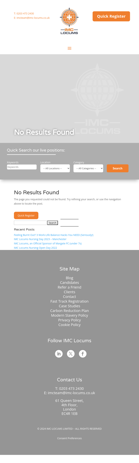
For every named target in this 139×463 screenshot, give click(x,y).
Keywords (12, 162)
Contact (69, 296)
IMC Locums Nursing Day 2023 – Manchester (40, 239)
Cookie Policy (69, 324)
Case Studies (69, 306)
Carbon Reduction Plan (69, 310)
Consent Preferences (69, 438)
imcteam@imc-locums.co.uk (33, 17)
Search (118, 168)
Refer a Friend (69, 287)
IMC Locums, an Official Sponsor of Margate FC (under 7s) (48, 243)
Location (45, 162)
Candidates (69, 282)
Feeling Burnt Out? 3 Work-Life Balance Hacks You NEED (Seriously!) (53, 235)
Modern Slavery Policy (69, 315)
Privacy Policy (69, 320)
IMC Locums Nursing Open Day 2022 (35, 247)
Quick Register (111, 16)
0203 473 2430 (25, 13)
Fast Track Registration (69, 301)
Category (78, 162)
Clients (69, 291)
